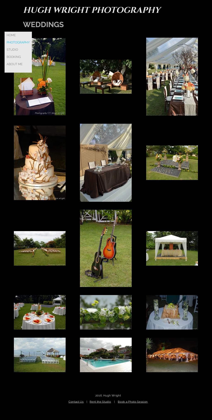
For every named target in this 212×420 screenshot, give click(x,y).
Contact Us (76, 401)
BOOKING (14, 57)
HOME (11, 35)
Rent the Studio (100, 401)
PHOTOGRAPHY (18, 42)
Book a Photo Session (133, 401)
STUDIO (12, 50)
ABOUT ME (15, 64)
